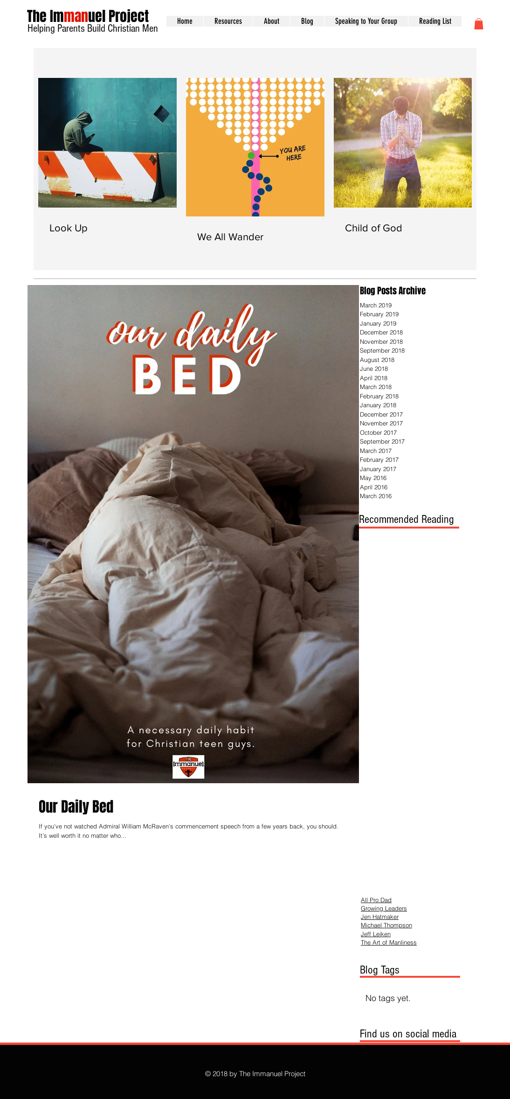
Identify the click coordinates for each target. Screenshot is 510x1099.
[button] (478, 23)
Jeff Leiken (376, 934)
